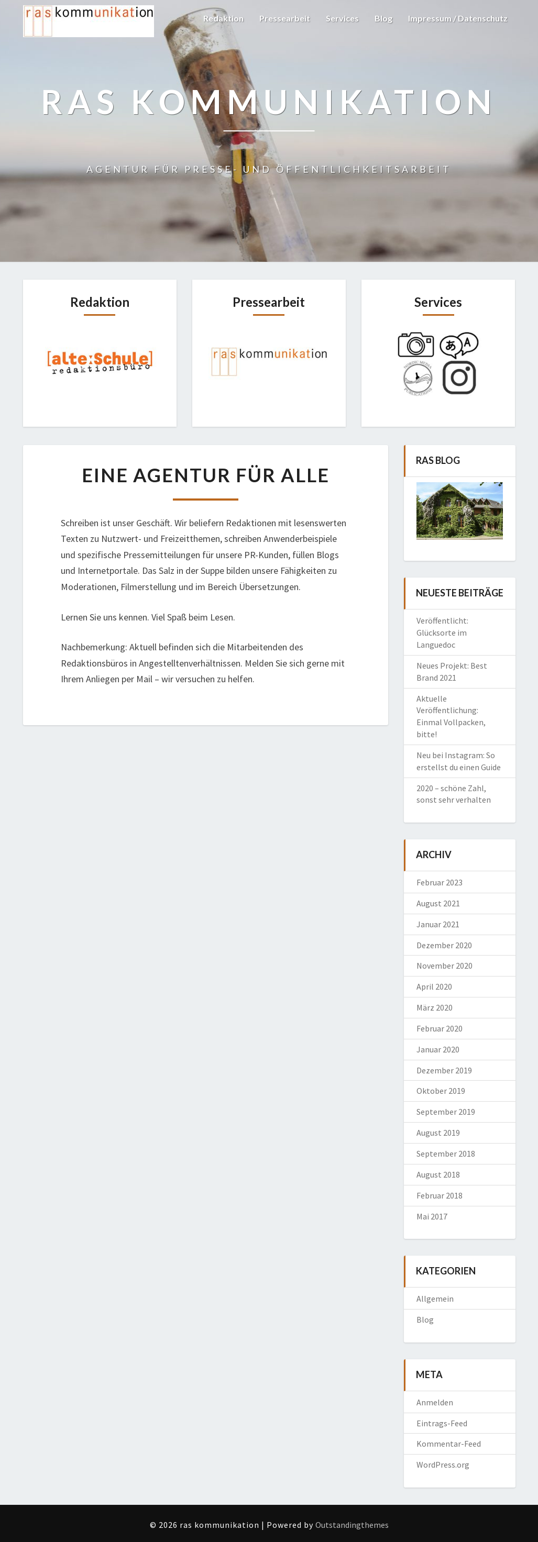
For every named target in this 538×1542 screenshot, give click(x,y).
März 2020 (434, 1007)
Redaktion (223, 18)
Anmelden (434, 1402)
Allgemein (435, 1298)
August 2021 (438, 903)
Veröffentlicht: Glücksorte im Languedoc (442, 632)
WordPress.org (442, 1464)
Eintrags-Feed (441, 1423)
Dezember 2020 (444, 945)
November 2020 (444, 965)
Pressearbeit (284, 18)
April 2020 (434, 986)
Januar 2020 (437, 1049)
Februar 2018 (439, 1195)
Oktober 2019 (440, 1090)
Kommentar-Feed (448, 1443)
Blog (383, 18)
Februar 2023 (439, 882)
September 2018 (445, 1153)
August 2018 (438, 1174)
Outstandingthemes (352, 1524)
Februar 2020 (439, 1028)
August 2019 (438, 1132)
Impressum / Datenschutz (458, 18)
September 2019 (445, 1111)
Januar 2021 (437, 924)
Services (342, 18)
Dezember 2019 (444, 1070)
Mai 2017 (431, 1216)
